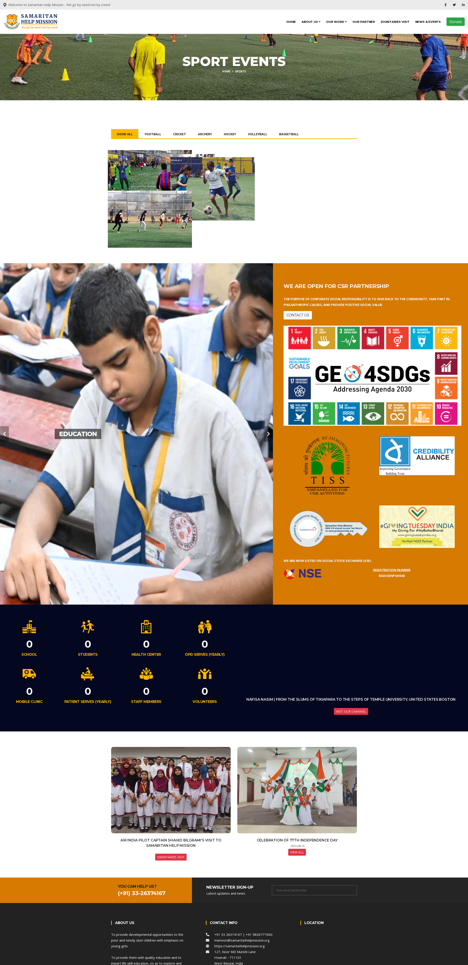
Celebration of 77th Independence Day (297, 869)
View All (297, 881)
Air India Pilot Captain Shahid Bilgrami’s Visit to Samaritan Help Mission (170, 871)
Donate (455, 21)
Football (153, 134)
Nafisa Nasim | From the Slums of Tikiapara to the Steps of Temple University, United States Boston (351, 728)
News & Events (428, 21)
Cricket (179, 134)
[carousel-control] (4, 462)
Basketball (289, 134)
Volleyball (257, 134)
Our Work (336, 21)
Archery (205, 134)
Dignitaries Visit (395, 21)
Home (291, 21)
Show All (125, 134)
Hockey (230, 134)
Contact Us (297, 344)
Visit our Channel (351, 740)
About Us (311, 21)
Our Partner (363, 21)
